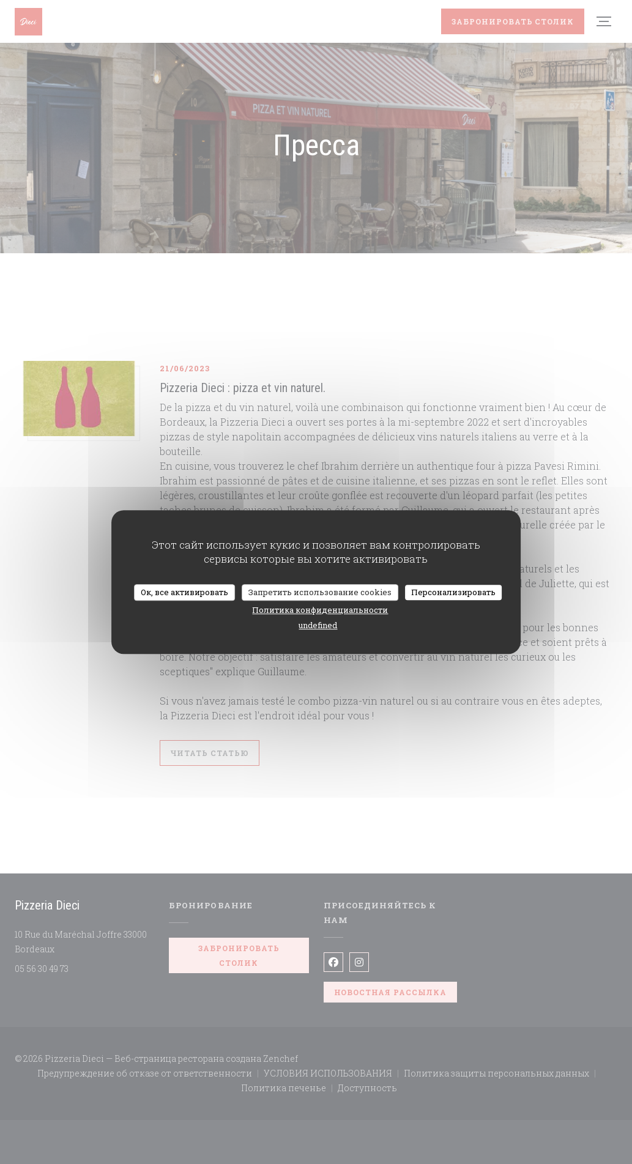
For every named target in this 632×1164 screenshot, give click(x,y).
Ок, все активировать (184, 592)
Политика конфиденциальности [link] (320, 609)
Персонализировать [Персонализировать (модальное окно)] (453, 592)
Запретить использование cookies (320, 592)
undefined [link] (318, 625)
